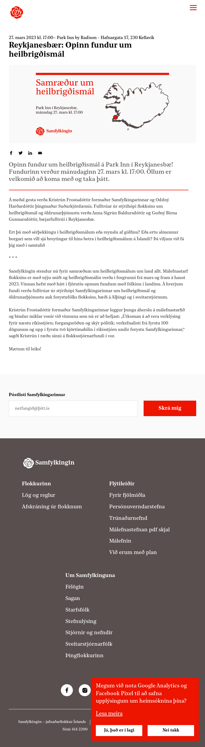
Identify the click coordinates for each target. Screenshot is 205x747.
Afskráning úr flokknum (52, 507)
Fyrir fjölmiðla (127, 495)
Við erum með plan (133, 552)
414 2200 (80, 729)
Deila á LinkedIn (30, 153)
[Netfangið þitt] (73, 409)
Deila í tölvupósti (40, 153)
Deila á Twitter (21, 153)
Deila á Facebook (11, 153)
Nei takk (171, 730)
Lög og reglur (38, 495)
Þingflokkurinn (84, 656)
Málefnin (120, 541)
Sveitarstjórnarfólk (88, 644)
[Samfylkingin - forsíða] (17, 12)
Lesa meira (109, 714)
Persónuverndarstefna (137, 507)
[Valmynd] (193, 7)
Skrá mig (170, 408)
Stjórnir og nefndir (89, 633)
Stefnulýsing (80, 621)
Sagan (72, 598)
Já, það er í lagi (119, 730)
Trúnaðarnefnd (128, 518)
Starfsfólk (77, 610)
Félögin (74, 587)
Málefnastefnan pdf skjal (139, 530)
